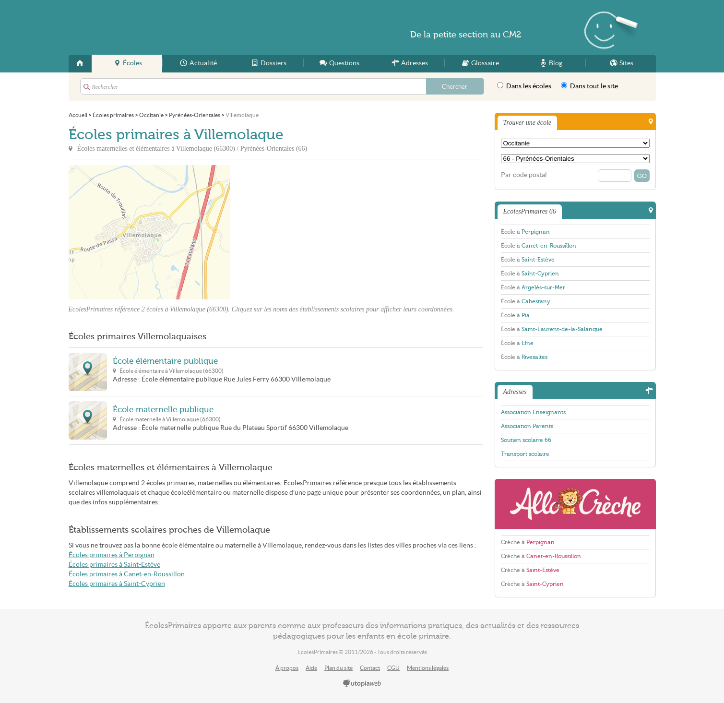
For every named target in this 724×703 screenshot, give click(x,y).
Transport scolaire (525, 454)
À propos (286, 668)
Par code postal (524, 175)
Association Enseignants (533, 412)
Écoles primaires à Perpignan (111, 555)
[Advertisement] (316, 232)
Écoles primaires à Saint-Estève (114, 564)
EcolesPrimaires (161, 27)
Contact (370, 668)
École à (525, 231)
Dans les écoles (524, 86)
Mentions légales (428, 668)
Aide (311, 668)
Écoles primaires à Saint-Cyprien (117, 583)
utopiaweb (362, 684)
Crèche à (528, 542)
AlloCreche (575, 504)
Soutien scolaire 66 (526, 440)
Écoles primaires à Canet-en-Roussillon (127, 574)
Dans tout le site (589, 86)
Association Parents (527, 426)
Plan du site (338, 668)
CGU (393, 668)
